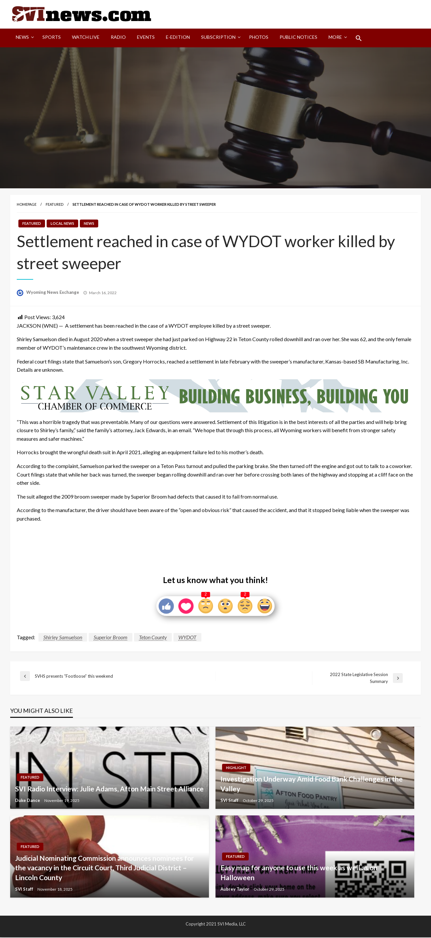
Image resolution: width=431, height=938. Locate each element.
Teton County (153, 637)
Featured (54, 204)
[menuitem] (23, 38)
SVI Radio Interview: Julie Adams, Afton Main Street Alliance (109, 789)
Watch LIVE (86, 37)
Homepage (26, 204)
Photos (258, 37)
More (335, 37)
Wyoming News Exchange (53, 292)
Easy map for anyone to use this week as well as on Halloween (298, 872)
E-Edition (178, 37)
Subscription (218, 37)
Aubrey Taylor (235, 889)
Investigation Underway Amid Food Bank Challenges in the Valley (311, 784)
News (22, 37)
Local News (62, 224)
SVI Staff (229, 800)
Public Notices (298, 37)
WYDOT (187, 637)
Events (146, 37)
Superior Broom (110, 637)
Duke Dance (28, 800)
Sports (51, 37)
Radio (118, 37)
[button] (359, 38)
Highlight (236, 768)
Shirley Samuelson (62, 637)
